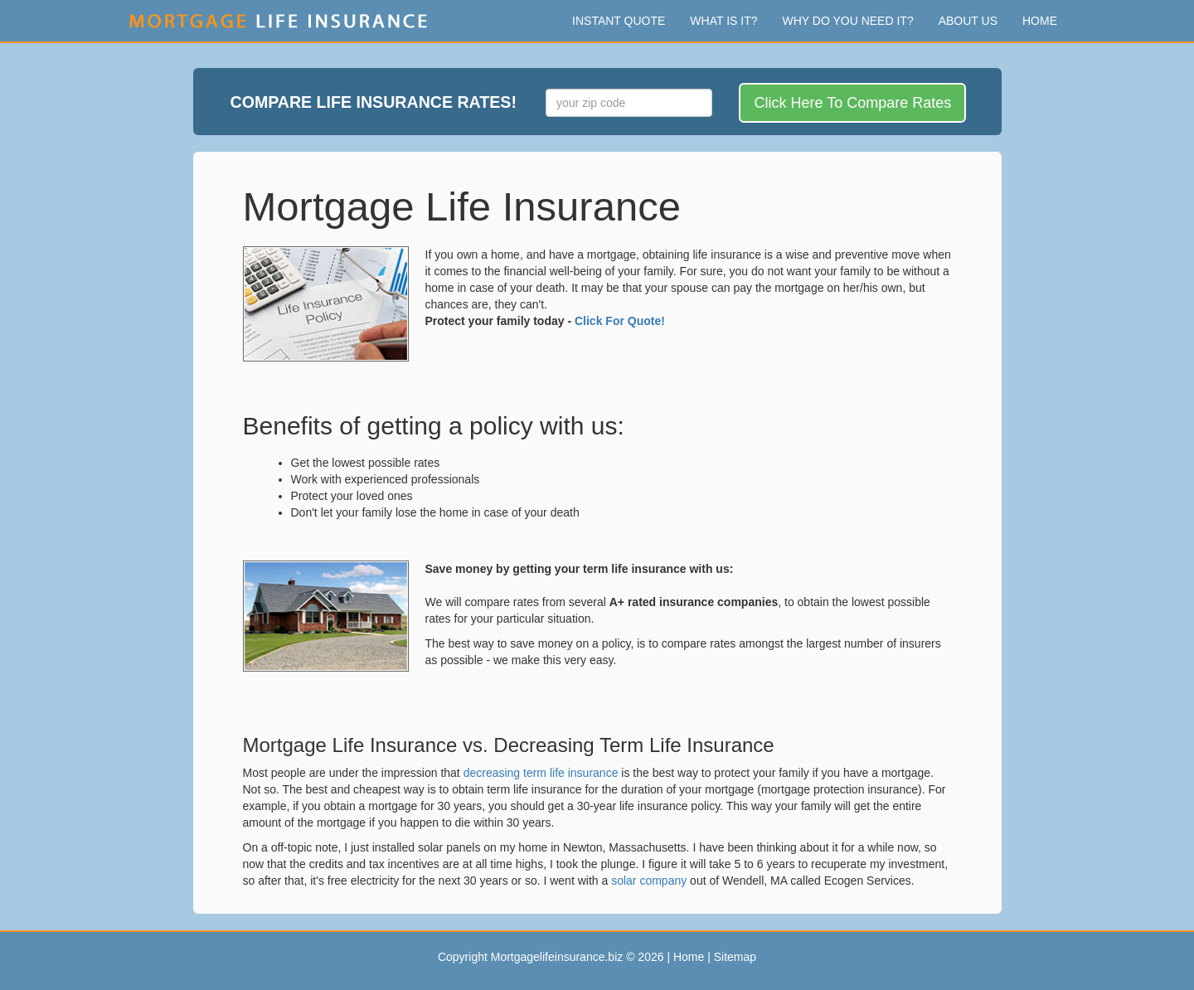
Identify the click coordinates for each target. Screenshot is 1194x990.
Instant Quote (618, 20)
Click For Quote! (620, 321)
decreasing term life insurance (541, 772)
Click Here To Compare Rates (852, 103)
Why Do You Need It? (848, 20)
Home (1039, 20)
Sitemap (735, 956)
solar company (649, 880)
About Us (968, 20)
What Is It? (723, 20)
